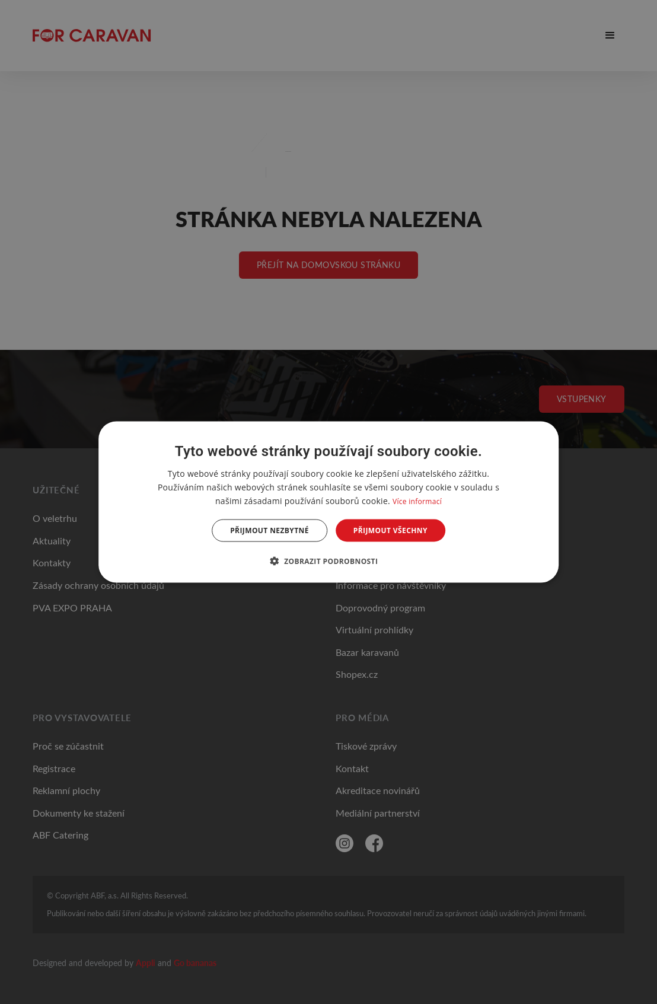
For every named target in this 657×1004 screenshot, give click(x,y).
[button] (328, 561)
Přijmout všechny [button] (390, 530)
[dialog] (328, 502)
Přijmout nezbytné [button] (269, 530)
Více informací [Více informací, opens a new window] (417, 501)
